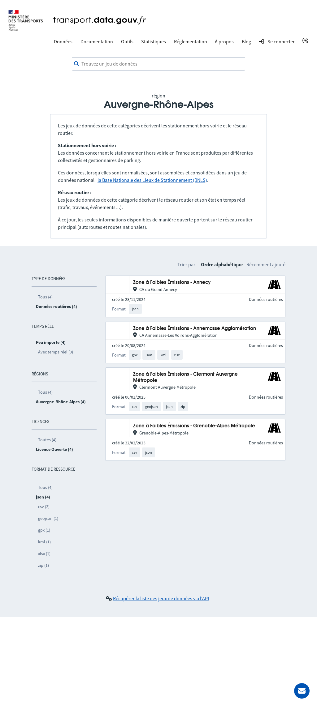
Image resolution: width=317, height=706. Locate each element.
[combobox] (158, 64)
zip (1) (43, 565)
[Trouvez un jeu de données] (158, 64)
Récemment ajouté (265, 264)
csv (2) (44, 506)
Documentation (96, 41)
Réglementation (190, 41)
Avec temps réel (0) (55, 352)
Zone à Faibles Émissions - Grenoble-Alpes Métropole (194, 426)
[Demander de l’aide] (302, 691)
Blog (246, 41)
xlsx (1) (44, 553)
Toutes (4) (47, 440)
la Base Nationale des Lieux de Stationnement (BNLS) (152, 180)
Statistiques (153, 41)
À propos (224, 41)
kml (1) (44, 542)
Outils (127, 41)
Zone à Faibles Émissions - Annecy (172, 282)
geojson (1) (48, 518)
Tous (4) (45, 297)
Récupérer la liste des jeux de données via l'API (161, 598)
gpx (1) (44, 530)
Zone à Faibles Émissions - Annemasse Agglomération (194, 328)
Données (63, 41)
